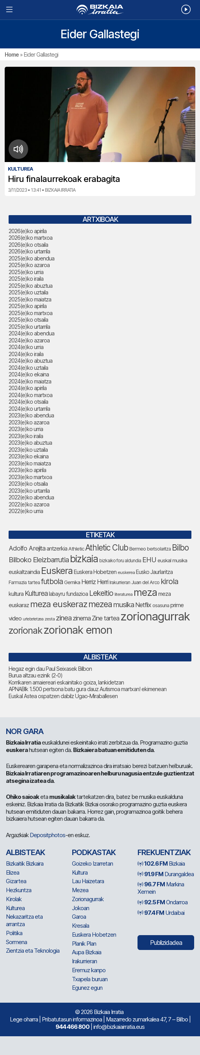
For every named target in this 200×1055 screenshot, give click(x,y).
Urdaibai (161, 912)
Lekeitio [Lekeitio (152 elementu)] (101, 593)
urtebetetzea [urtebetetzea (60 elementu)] (33, 619)
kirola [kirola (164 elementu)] (169, 581)
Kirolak (13, 899)
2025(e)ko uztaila (28, 292)
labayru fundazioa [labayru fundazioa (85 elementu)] (68, 594)
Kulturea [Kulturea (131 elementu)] (36, 593)
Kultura (80, 872)
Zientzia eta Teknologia (32, 950)
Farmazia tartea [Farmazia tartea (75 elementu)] (24, 582)
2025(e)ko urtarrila (29, 326)
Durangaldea (166, 874)
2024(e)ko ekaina (29, 374)
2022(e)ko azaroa (29, 504)
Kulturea (15, 908)
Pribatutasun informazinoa (72, 1019)
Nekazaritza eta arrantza (24, 920)
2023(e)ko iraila (26, 436)
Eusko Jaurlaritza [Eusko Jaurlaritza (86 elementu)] (154, 572)
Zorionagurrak (88, 899)
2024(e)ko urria (26, 347)
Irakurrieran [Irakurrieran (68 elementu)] (119, 582)
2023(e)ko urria (26, 429)
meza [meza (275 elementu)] (145, 592)
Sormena (16, 942)
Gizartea (16, 881)
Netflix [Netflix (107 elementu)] (143, 605)
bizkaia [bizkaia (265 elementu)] (84, 559)
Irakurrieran (84, 961)
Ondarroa (163, 902)
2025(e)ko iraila (26, 278)
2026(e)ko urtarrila (29, 251)
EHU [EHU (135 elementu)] (149, 560)
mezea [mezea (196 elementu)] (100, 604)
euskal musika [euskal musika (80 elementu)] (172, 560)
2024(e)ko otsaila (28, 401)
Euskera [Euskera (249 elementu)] (57, 570)
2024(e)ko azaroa (29, 340)
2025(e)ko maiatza (30, 299)
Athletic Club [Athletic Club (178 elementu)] (106, 547)
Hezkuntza (18, 890)
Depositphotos (47, 835)
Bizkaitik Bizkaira (24, 863)
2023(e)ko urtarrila (29, 490)
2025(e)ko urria (26, 272)
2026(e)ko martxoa (30, 237)
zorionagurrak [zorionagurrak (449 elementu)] (155, 616)
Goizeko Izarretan (92, 863)
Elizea (12, 872)
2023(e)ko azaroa (29, 422)
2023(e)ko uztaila (28, 449)
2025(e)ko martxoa (30, 313)
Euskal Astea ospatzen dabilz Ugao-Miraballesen (63, 696)
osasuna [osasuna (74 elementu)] (160, 605)
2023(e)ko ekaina (28, 456)
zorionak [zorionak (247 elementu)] (25, 630)
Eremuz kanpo (88, 970)
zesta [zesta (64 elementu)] (50, 619)
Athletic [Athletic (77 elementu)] (76, 549)
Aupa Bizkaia (86, 952)
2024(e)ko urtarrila (29, 408)
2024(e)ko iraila (26, 354)
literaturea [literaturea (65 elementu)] (123, 594)
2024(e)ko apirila (27, 388)
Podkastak (94, 852)
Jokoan (80, 908)
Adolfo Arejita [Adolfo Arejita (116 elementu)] (27, 548)
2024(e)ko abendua (31, 333)
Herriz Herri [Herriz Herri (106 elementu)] (94, 582)
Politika (14, 933)
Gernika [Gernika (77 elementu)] (72, 582)
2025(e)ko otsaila (28, 319)
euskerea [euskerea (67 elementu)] (126, 572)
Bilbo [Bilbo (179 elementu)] (180, 547)
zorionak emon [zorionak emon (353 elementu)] (77, 630)
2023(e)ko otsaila (28, 483)
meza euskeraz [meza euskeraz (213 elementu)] (58, 604)
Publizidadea (166, 942)
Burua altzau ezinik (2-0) (35, 675)
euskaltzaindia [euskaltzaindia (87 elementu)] (24, 572)
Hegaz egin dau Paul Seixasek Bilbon (50, 668)
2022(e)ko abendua (31, 497)
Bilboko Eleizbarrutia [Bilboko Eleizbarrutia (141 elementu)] (39, 559)
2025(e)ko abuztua (30, 285)
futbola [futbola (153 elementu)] (52, 581)
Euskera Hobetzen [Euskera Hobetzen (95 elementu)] (95, 572)
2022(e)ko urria (26, 511)
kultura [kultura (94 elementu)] (16, 593)
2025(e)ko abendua (31, 258)
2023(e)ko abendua (31, 415)
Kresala (80, 925)
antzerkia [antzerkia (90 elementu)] (56, 548)
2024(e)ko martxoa (30, 395)
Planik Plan (84, 943)
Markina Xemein (161, 887)
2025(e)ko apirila (27, 306)
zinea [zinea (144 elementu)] (63, 617)
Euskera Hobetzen (94, 934)
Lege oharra (24, 1019)
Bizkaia (161, 863)
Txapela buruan (89, 979)
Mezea (80, 890)
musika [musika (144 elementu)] (123, 604)
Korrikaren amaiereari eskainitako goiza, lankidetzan (66, 682)
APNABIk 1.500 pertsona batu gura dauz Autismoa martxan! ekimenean (87, 689)
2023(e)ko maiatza (30, 463)
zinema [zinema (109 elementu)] (82, 618)
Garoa (79, 916)
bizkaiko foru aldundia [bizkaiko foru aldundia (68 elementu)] (120, 560)
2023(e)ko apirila (27, 470)
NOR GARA (24, 731)
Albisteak (25, 852)
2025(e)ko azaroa (29, 265)
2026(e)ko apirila (27, 231)
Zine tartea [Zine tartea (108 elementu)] (105, 618)
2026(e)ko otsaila (28, 244)
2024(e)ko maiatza (30, 381)
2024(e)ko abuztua (30, 360)
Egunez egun (87, 987)
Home (12, 54)
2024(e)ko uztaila (28, 367)
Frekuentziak (164, 852)
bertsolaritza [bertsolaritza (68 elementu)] (159, 549)
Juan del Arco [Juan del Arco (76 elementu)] (145, 582)
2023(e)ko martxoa (30, 477)
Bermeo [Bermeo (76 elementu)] (137, 549)
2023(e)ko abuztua (30, 442)
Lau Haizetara (88, 881)
